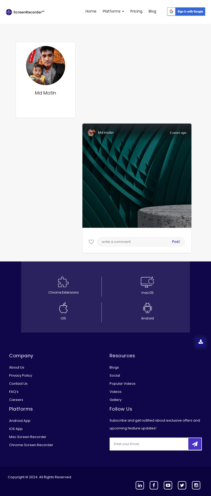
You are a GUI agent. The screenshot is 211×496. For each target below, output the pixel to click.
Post (176, 241)
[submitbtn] (194, 444)
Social (115, 375)
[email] (144, 444)
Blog (152, 11)
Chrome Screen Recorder (31, 444)
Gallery (116, 399)
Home (91, 11)
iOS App (16, 428)
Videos (116, 391)
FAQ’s (14, 391)
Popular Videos (123, 383)
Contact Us (18, 383)
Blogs (114, 367)
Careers (16, 399)
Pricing (136, 11)
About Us (16, 367)
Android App (20, 420)
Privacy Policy (20, 375)
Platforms (113, 11)
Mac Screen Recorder (27, 436)
